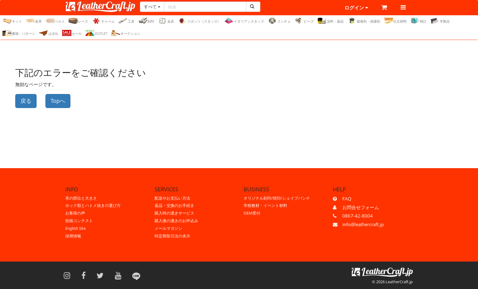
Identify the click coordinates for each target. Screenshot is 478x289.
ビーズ (304, 21)
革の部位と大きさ (81, 198)
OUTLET (96, 33)
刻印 (146, 21)
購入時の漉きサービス (174, 213)
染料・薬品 (330, 21)
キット (12, 21)
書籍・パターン (18, 33)
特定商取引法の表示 (172, 236)
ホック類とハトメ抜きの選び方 (93, 205)
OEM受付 (252, 213)
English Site (75, 228)
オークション (126, 33)
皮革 (34, 21)
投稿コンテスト (79, 220)
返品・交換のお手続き (174, 205)
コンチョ (279, 21)
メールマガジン (168, 228)
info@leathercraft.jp (363, 224)
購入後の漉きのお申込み (176, 220)
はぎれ (49, 33)
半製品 (440, 21)
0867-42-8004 (357, 216)
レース (78, 21)
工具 (126, 21)
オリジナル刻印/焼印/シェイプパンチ (277, 198)
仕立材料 (395, 21)
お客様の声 (75, 213)
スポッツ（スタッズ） (199, 21)
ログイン (356, 7)
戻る (25, 100)
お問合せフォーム (360, 207)
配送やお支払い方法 (172, 198)
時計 (418, 21)
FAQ (346, 199)
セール (72, 33)
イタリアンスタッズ (244, 21)
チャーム (103, 21)
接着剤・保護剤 (363, 21)
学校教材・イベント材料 (265, 205)
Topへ (58, 100)
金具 (166, 21)
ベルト (55, 21)
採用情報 (73, 236)
